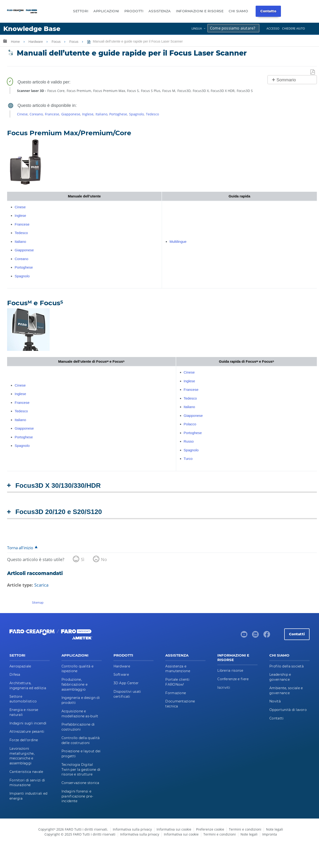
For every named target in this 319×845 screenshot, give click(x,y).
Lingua (197, 28)
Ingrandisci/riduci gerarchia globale (5, 40)
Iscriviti (223, 687)
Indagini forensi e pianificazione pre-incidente (77, 796)
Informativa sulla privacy (132, 829)
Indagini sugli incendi (27, 723)
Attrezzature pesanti (26, 731)
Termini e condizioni (245, 829)
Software (121, 674)
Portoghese (118, 114)
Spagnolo (136, 114)
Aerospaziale (20, 666)
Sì (82, 559)
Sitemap (38, 602)
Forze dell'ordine (23, 740)
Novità (275, 701)
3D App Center (126, 683)
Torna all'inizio (20, 547)
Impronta (269, 834)
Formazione (175, 693)
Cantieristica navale (26, 772)
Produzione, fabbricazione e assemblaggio (74, 684)
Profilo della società (286, 666)
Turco (188, 459)
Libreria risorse (230, 670)
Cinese (22, 114)
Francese (52, 114)
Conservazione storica (80, 783)
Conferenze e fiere (233, 679)
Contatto (268, 11)
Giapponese (70, 114)
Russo (189, 441)
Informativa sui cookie (174, 829)
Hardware (36, 42)
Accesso (273, 28)
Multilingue (178, 242)
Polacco (190, 424)
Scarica (41, 585)
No (104, 559)
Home (16, 42)
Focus (56, 42)
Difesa (14, 674)
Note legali (274, 829)
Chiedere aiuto (293, 28)
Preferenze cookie (210, 829)
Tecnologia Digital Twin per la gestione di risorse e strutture (80, 769)
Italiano (101, 114)
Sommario (286, 80)
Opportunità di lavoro (288, 710)
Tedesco (152, 114)
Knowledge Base (31, 29)
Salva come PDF (313, 72)
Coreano (36, 114)
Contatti (297, 634)
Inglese (87, 114)
